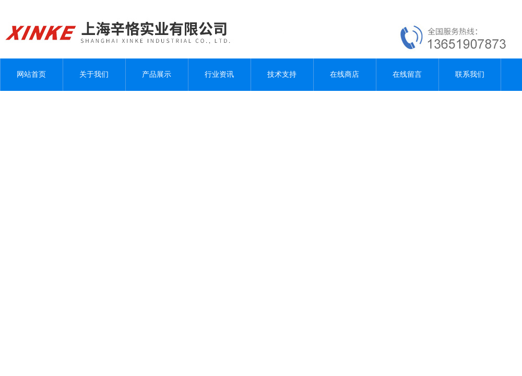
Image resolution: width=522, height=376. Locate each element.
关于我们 (94, 74)
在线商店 (344, 74)
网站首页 (31, 74)
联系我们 (469, 74)
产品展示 (156, 74)
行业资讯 (219, 74)
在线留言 (407, 74)
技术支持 (281, 74)
